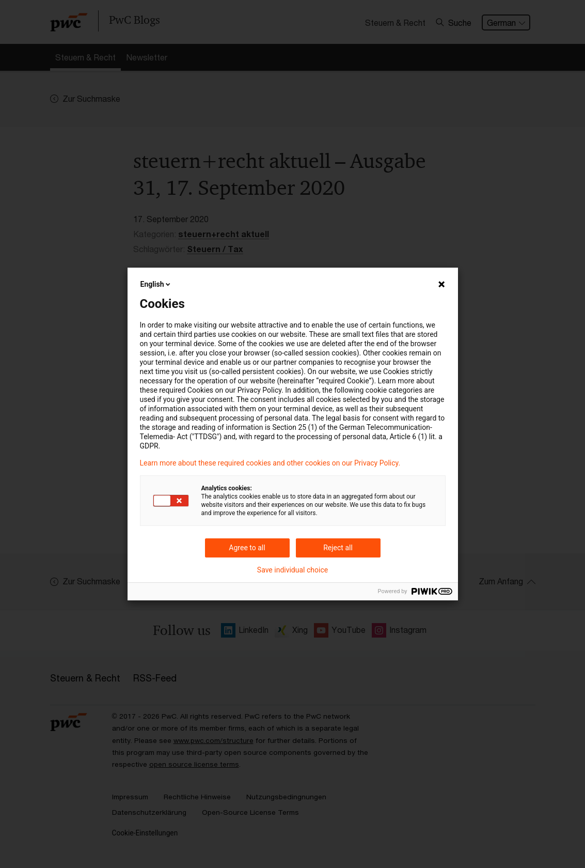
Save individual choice (292, 570)
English (156, 284)
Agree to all (247, 548)
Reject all (338, 548)
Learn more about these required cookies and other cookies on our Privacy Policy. (270, 463)
